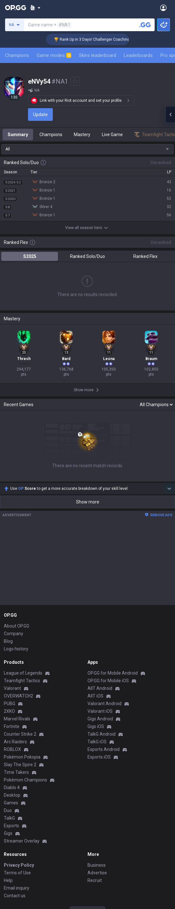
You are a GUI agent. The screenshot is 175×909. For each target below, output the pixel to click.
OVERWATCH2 (18, 695)
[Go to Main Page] (15, 7)
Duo (8, 810)
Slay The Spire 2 (20, 764)
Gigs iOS (96, 726)
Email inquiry (16, 888)
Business (97, 865)
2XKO (9, 711)
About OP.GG (16, 625)
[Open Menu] (163, 7)
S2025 (29, 256)
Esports (11, 825)
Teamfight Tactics (22, 680)
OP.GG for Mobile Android (113, 673)
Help (8, 880)
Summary (18, 134)
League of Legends (23, 673)
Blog (8, 641)
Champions (17, 55)
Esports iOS (99, 757)
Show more (87, 501)
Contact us (14, 895)
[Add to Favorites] (75, 81)
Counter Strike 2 (20, 734)
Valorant (12, 688)
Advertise (97, 872)
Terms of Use (17, 872)
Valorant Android (105, 703)
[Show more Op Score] (169, 488)
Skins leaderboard (97, 55)
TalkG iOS (97, 741)
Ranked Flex (145, 256)
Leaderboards (138, 55)
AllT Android (100, 688)
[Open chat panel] (170, 114)
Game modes (54, 55)
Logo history (16, 648)
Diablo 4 (12, 787)
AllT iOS (95, 695)
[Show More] (35, 7)
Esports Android (104, 749)
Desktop (12, 795)
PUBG (9, 703)
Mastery (82, 134)
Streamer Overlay (21, 840)
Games (11, 802)
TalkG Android (102, 734)
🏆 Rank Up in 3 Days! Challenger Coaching (98, 39)
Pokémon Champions (25, 779)
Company (13, 633)
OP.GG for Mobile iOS (108, 680)
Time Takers (16, 772)
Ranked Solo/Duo (87, 256)
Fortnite (11, 726)
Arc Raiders (15, 741)
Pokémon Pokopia (22, 757)
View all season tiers (87, 228)
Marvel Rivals (17, 718)
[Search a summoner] (145, 24)
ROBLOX (12, 749)
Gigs (8, 833)
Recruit (95, 880)
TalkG (9, 818)
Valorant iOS (100, 711)
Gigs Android (100, 718)
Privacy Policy (19, 865)
